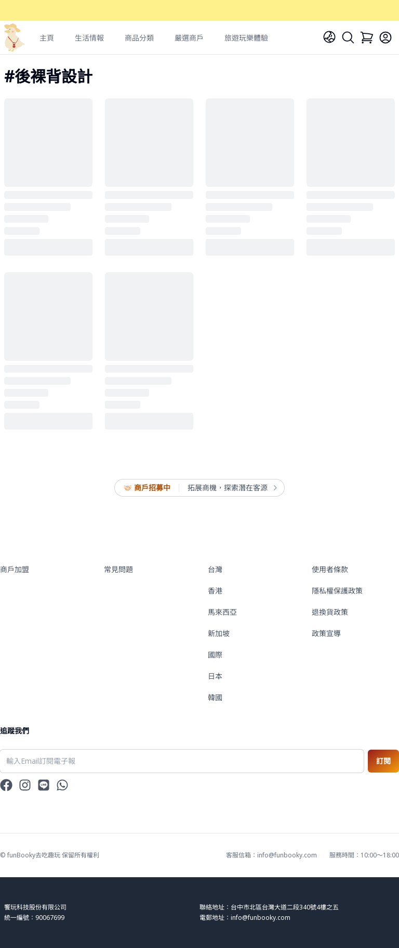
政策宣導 (326, 633)
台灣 (215, 569)
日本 (215, 676)
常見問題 (118, 569)
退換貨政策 (330, 612)
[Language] (329, 37)
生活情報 (89, 38)
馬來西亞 (222, 612)
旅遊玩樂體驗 (246, 38)
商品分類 (139, 38)
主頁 (46, 38)
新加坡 (219, 633)
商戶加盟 (14, 569)
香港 (215, 591)
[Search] (348, 37)
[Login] (385, 37)
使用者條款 (330, 569)
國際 (215, 655)
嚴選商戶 (189, 38)
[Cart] (366, 37)
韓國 (215, 697)
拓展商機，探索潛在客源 (232, 488)
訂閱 (383, 761)
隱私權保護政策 (337, 591)
